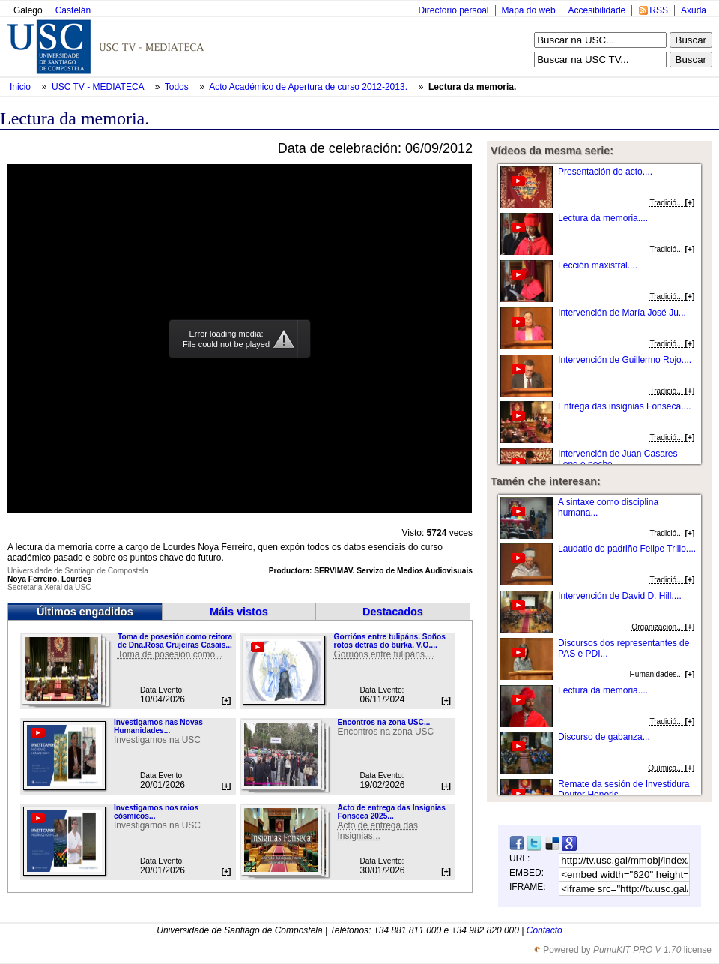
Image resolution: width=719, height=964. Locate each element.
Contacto (544, 930)
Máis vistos (239, 612)
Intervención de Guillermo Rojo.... (624, 360)
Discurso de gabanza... (604, 737)
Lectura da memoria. (472, 87)
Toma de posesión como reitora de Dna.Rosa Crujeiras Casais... (175, 641)
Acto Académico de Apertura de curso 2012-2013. (309, 87)
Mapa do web (529, 10)
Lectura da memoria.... (603, 218)
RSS (658, 10)
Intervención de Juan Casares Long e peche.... (617, 458)
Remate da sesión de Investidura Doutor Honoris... (623, 789)
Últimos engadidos (85, 612)
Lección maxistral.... (597, 265)
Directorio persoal (453, 10)
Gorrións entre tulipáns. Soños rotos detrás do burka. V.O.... (389, 641)
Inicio (21, 87)
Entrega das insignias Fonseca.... (624, 406)
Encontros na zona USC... (383, 722)
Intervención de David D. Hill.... (620, 596)
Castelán (73, 10)
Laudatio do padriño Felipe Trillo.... (627, 548)
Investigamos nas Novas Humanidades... (158, 726)
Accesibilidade (597, 10)
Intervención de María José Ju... (622, 312)
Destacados (392, 612)
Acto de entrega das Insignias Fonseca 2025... (391, 812)
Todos (178, 87)
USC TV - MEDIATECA (99, 87)
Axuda (693, 10)
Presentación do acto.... (605, 171)
